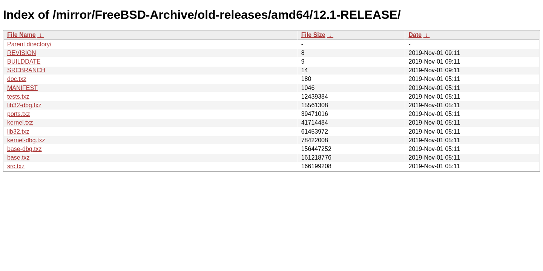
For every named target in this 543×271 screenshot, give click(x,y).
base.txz (18, 157)
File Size (313, 35)
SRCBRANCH (26, 70)
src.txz (16, 166)
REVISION (21, 53)
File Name (21, 35)
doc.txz (16, 79)
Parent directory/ (29, 44)
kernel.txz (20, 122)
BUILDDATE (24, 61)
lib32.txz (18, 131)
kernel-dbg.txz (26, 140)
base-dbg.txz (24, 149)
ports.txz (18, 114)
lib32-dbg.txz (24, 105)
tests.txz (18, 96)
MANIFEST (22, 88)
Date (415, 35)
